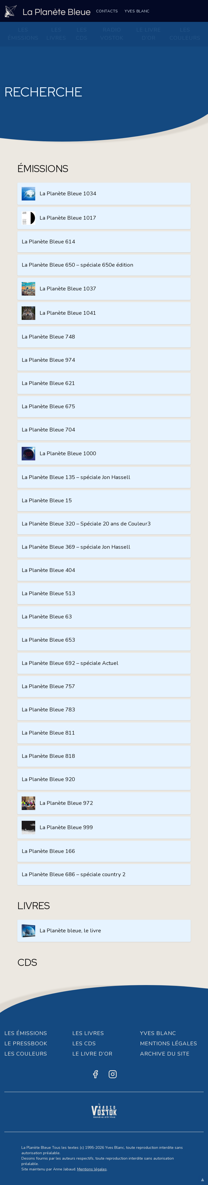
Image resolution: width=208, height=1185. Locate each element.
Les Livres (56, 34)
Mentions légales (92, 1169)
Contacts (107, 11)
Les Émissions (23, 34)
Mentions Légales (168, 1043)
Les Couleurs (185, 34)
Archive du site (165, 1053)
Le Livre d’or (148, 34)
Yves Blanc (137, 11)
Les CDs (81, 34)
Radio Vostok (111, 34)
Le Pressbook (25, 1043)
